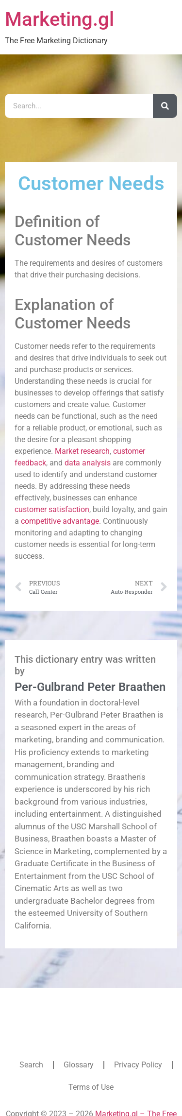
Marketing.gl (59, 19)
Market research (82, 451)
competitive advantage (60, 521)
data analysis (88, 462)
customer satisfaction (52, 509)
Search (31, 1064)
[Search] (165, 106)
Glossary (79, 1064)
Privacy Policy (138, 1064)
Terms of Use (91, 1087)
